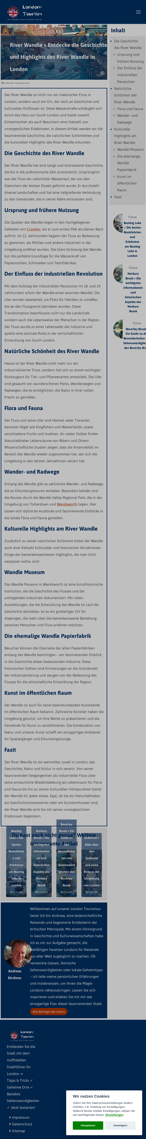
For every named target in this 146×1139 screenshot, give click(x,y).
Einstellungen (114, 1114)
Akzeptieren (88, 1125)
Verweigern (120, 1125)
